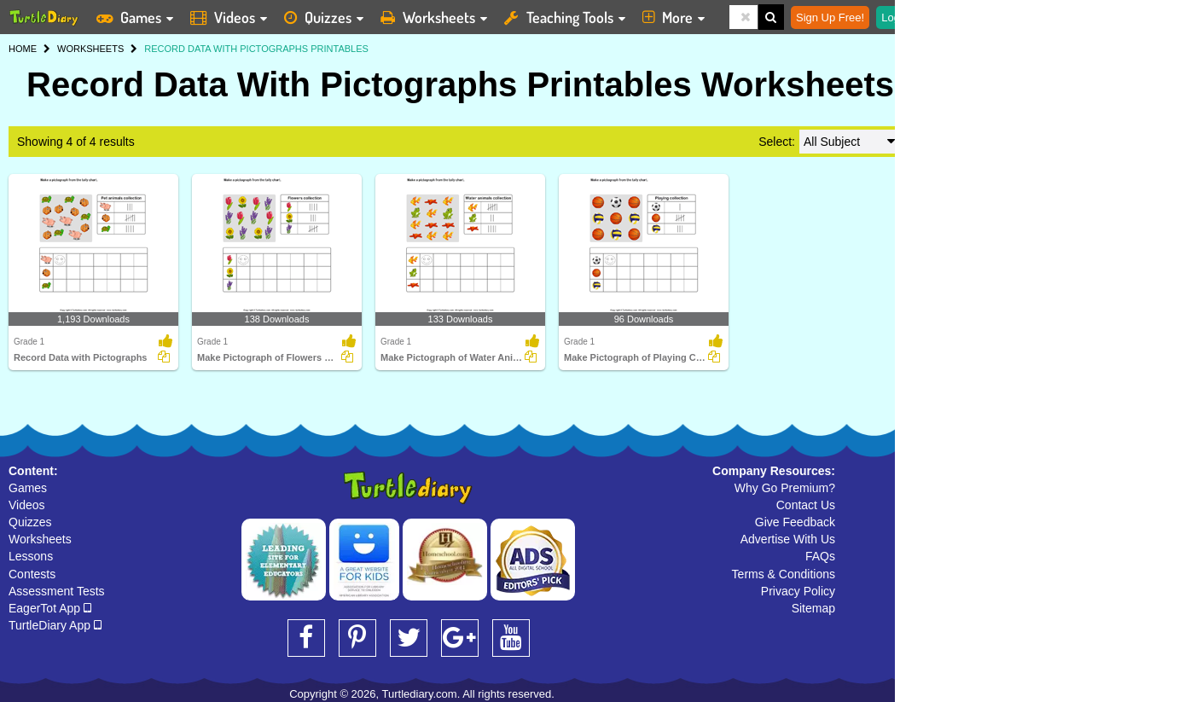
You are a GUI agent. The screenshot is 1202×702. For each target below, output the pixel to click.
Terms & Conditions (783, 574)
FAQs (820, 556)
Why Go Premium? (785, 488)
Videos (27, 505)
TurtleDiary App (55, 625)
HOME (23, 49)
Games (28, 488)
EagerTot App (50, 608)
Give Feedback (795, 522)
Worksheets (40, 539)
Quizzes (30, 522)
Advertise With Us (787, 539)
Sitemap (813, 608)
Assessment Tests (57, 591)
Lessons (31, 556)
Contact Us (805, 505)
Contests (32, 574)
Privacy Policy (798, 591)
